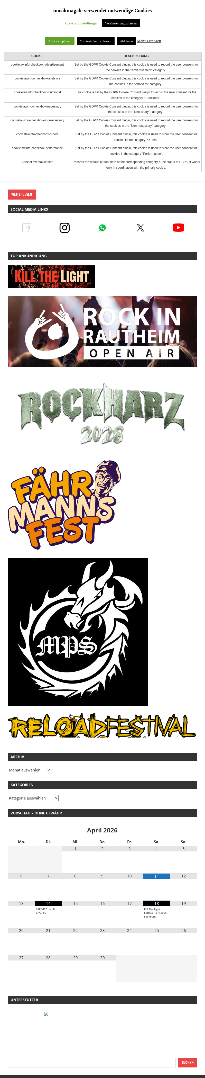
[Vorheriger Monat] (21, 830)
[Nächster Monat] (183, 830)
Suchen (188, 1062)
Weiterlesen (21, 194)
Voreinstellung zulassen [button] (121, 23)
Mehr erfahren (149, 41)
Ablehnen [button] (126, 41)
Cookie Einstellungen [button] (82, 23)
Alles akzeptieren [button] (59, 41)
